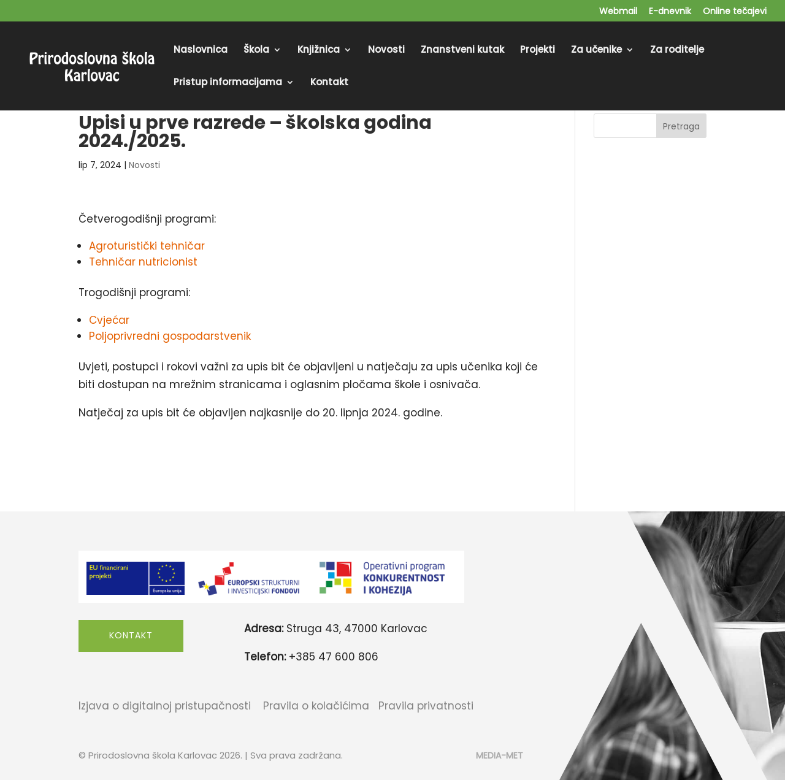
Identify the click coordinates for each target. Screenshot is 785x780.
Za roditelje (677, 50)
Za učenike (596, 50)
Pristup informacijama (228, 83)
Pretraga (681, 126)
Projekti (537, 50)
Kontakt (329, 83)
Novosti (386, 50)
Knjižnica (318, 50)
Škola (256, 50)
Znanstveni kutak (462, 50)
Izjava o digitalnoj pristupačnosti (164, 705)
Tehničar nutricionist (143, 261)
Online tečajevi (735, 12)
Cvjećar (109, 320)
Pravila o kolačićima (316, 705)
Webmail (618, 12)
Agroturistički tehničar (147, 246)
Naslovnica (201, 50)
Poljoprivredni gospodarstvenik (170, 336)
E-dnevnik (670, 12)
